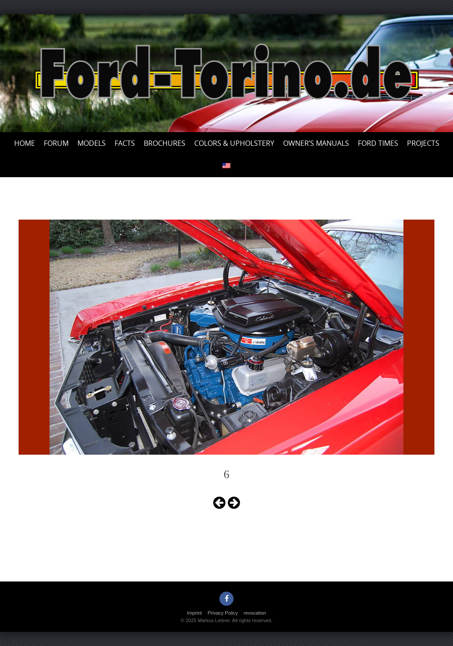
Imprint (194, 613)
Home (24, 143)
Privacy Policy (222, 613)
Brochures (164, 143)
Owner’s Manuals (316, 143)
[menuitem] (226, 166)
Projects (423, 143)
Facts (125, 143)
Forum (56, 143)
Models (91, 143)
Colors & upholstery (234, 143)
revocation (255, 613)
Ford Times (378, 143)
